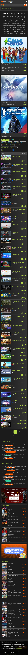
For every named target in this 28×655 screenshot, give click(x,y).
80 (11, 432)
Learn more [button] (19, 648)
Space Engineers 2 (6, 136)
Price (24, 153)
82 (19, 432)
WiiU (12, 145)
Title (3, 153)
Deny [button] (4, 652)
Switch (4, 145)
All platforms (5, 139)
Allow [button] (12, 652)
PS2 (16, 142)
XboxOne (5, 147)
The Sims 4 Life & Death (8, 70)
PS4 (4, 142)
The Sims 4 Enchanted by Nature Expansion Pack (10, 64)
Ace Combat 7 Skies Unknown (9, 102)
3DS (18, 145)
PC (12, 139)
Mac (15, 150)
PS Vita (23, 142)
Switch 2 (22, 150)
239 (14, 435)
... (7, 432)
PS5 (18, 139)
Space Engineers (6, 133)
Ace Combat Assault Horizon (9, 104)
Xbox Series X (6, 150)
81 (15, 432)
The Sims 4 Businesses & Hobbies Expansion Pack (10, 68)
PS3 (10, 142)
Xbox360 (14, 147)
